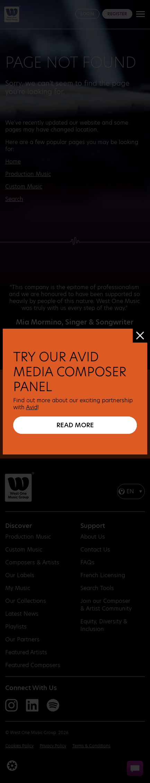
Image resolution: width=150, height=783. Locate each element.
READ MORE (75, 425)
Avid (31, 407)
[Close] (140, 336)
